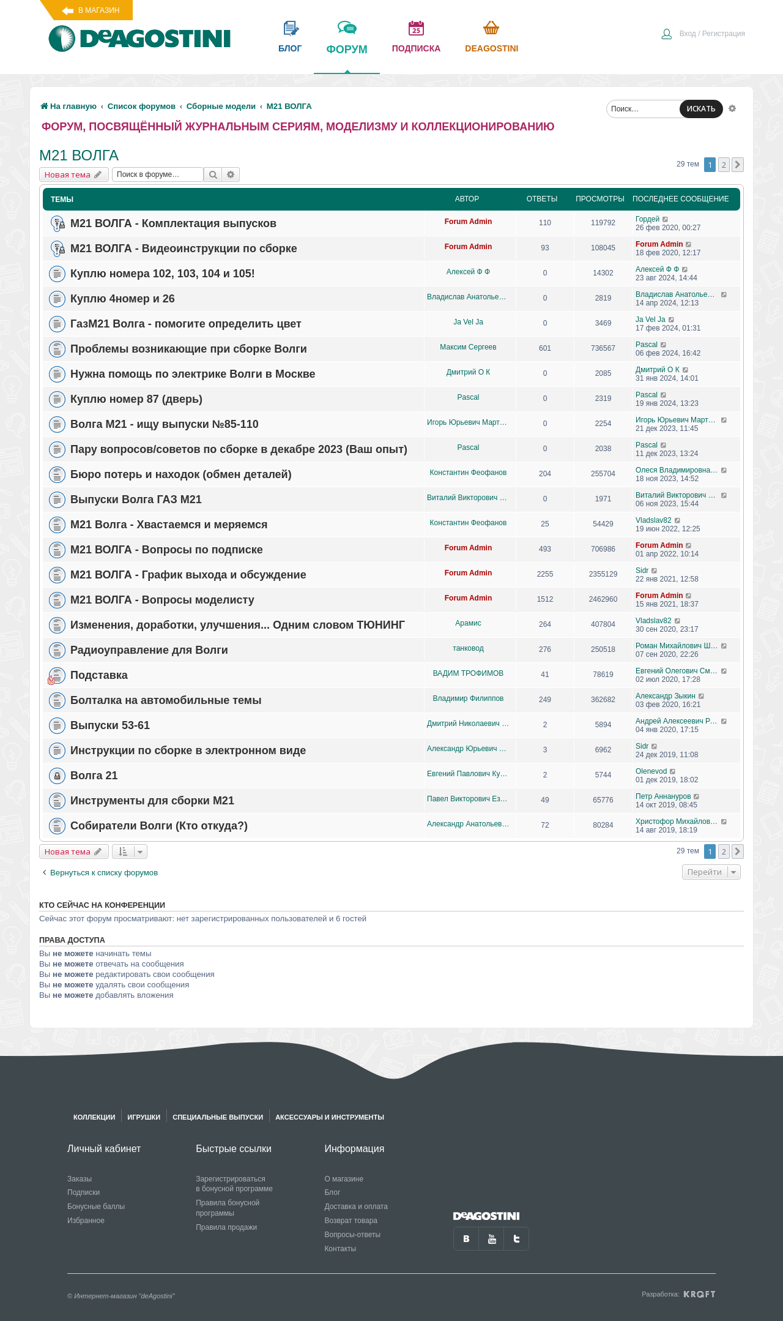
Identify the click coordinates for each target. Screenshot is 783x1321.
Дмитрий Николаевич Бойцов (468, 723)
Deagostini (491, 48)
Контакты (340, 1248)
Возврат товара (350, 1220)
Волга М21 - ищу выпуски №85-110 (164, 424)
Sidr (642, 570)
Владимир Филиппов (468, 698)
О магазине (343, 1179)
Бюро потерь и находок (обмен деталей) (181, 474)
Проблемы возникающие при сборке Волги (188, 349)
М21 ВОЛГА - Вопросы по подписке (166, 550)
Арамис (468, 623)
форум (346, 58)
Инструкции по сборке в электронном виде (188, 750)
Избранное (86, 1220)
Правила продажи (226, 1227)
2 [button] (724, 164)
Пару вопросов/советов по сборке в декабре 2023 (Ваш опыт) (238, 449)
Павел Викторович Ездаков (468, 799)
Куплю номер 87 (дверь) (136, 399)
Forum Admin (468, 221)
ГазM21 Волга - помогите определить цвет (186, 324)
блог (290, 48)
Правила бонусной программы (227, 1208)
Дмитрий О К (469, 372)
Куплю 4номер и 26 (122, 299)
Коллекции (94, 1117)
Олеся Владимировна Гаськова (678, 470)
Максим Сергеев (468, 347)
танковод (468, 648)
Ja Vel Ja (468, 322)
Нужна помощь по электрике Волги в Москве (193, 374)
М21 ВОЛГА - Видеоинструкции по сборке (183, 248)
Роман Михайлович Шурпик (678, 646)
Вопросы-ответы (352, 1234)
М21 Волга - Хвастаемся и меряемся (169, 524)
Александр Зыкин (666, 696)
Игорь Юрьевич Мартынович (468, 422)
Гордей (647, 219)
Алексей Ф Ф (468, 272)
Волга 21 (94, 775)
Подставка (99, 675)
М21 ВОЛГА (79, 155)
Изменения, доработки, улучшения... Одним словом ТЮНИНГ (237, 625)
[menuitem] (703, 35)
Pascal (647, 344)
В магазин (98, 10)
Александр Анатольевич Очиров (468, 824)
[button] (738, 164)
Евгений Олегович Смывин (678, 671)
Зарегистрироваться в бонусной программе (234, 1184)
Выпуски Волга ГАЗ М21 (136, 499)
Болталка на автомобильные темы (166, 700)
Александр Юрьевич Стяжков (468, 748)
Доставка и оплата (356, 1206)
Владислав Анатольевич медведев (468, 297)
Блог (332, 1192)
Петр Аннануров (663, 796)
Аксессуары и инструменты (329, 1117)
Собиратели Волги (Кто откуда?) (159, 826)
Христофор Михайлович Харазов (678, 821)
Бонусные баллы (96, 1206)
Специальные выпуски (218, 1117)
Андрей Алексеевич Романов (678, 721)
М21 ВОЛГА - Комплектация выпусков (173, 223)
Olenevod (651, 771)
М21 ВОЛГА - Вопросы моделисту (162, 600)
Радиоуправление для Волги (149, 650)
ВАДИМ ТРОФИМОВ (468, 673)
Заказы (79, 1179)
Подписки (83, 1192)
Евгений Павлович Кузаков (468, 773)
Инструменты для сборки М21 (152, 801)
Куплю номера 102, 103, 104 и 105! (162, 274)
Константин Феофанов (468, 472)
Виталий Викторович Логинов (468, 497)
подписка (416, 48)
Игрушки (143, 1117)
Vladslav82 (654, 520)
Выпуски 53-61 (110, 725)
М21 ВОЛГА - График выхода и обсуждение (188, 575)
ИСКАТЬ (701, 108)
